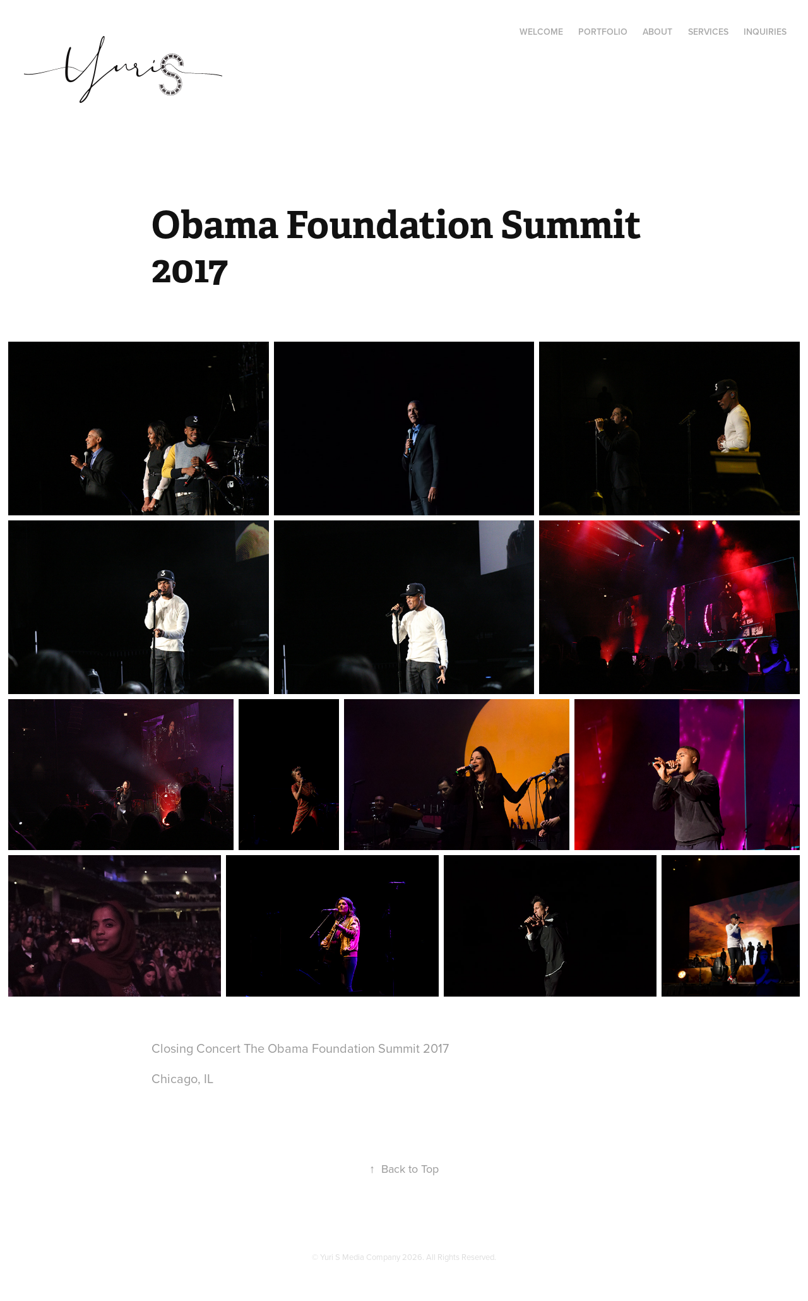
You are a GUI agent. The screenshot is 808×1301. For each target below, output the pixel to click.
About (657, 31)
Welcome (541, 31)
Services (708, 31)
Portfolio (602, 31)
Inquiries (765, 31)
